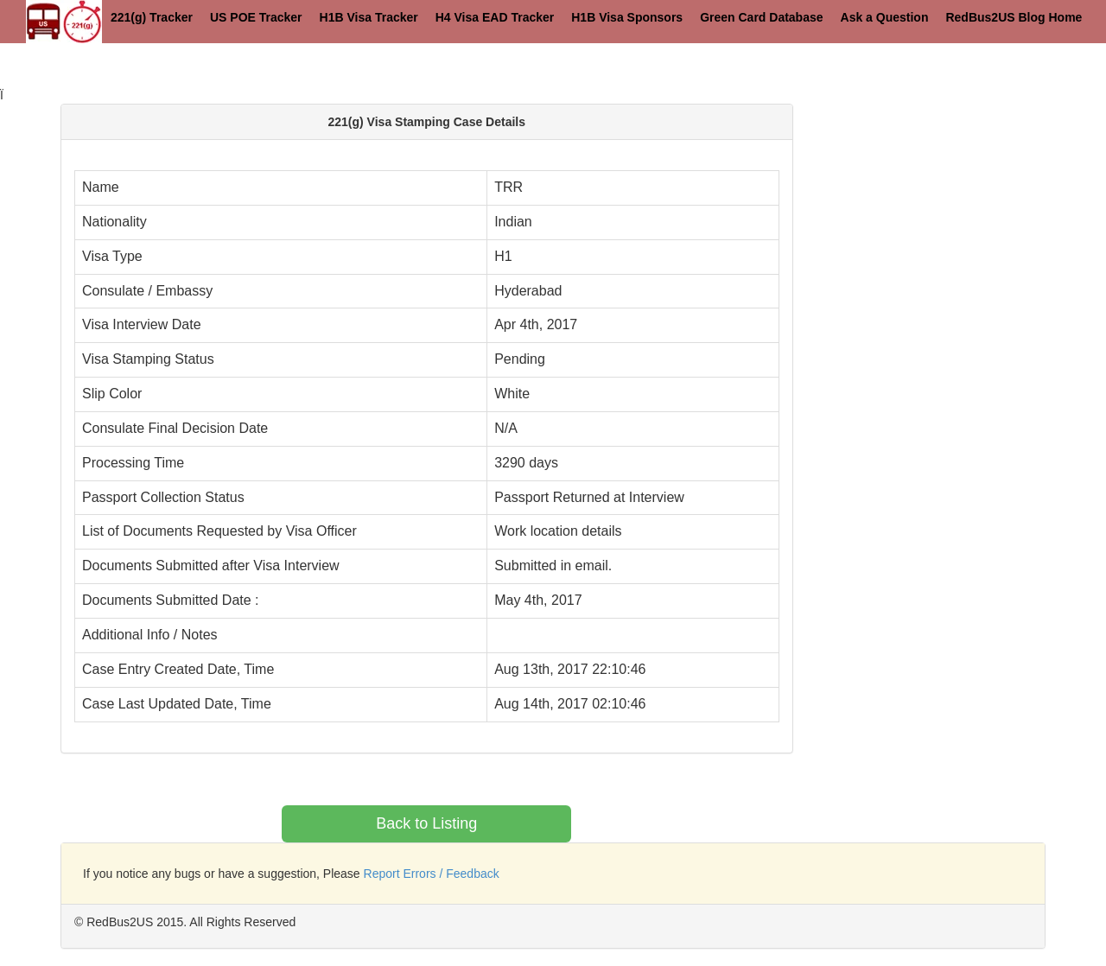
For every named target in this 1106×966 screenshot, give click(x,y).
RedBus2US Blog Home (1013, 17)
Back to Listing (426, 823)
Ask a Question (885, 17)
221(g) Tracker (152, 17)
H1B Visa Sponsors (627, 17)
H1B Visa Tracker (369, 17)
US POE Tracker (256, 17)
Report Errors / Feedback (431, 873)
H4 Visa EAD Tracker (495, 17)
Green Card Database (761, 17)
